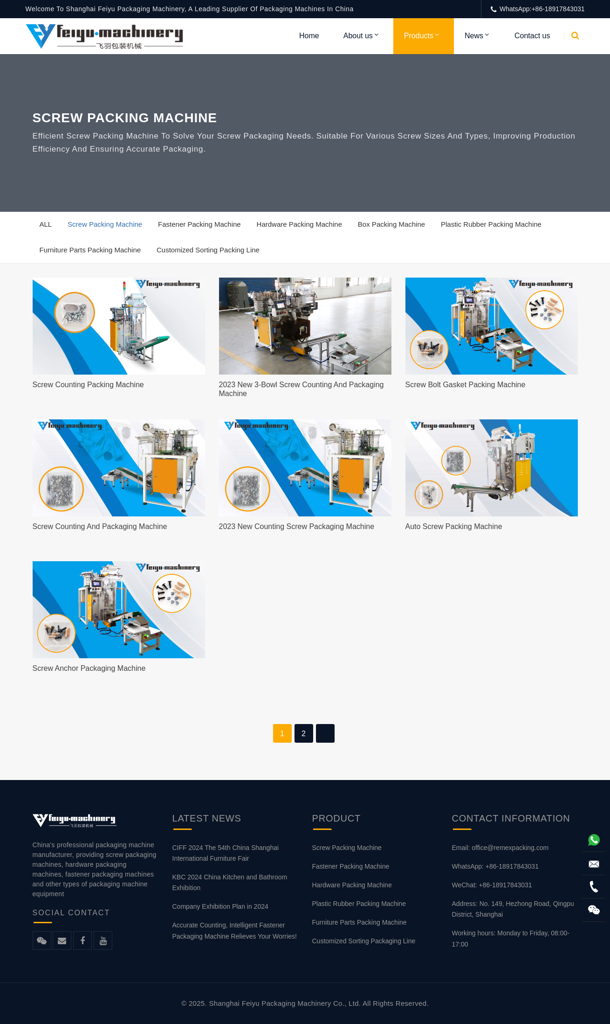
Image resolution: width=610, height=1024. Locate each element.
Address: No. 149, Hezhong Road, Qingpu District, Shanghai (513, 909)
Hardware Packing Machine (299, 224)
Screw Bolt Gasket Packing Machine (465, 385)
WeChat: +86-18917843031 (492, 885)
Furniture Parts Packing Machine (90, 250)
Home (309, 36)
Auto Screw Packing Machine (453, 526)
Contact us (532, 36)
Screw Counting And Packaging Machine (100, 526)
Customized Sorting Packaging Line (364, 941)
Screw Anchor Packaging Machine (89, 668)
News (474, 36)
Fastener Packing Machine (199, 224)
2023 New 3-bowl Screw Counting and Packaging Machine (301, 389)
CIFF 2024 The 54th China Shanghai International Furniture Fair (225, 853)
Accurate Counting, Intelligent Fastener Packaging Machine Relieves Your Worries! (234, 930)
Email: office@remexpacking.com (500, 847)
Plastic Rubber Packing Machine (491, 224)
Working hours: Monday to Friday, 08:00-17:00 (510, 938)
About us (358, 36)
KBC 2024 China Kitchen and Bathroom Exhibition (230, 882)
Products (418, 36)
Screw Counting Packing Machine (88, 385)
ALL (46, 224)
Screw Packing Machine (105, 224)
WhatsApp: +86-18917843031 (495, 866)
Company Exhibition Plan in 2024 (220, 906)
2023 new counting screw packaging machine (297, 526)
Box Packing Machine (391, 224)
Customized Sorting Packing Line (208, 250)
